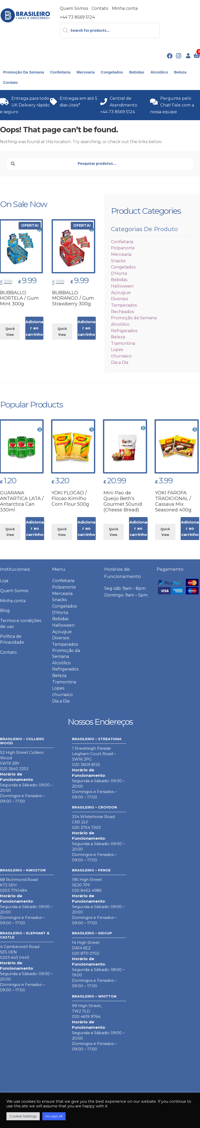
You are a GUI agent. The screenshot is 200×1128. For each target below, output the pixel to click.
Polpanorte (123, 248)
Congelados (112, 72)
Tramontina (123, 343)
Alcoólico (159, 72)
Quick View (10, 331)
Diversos (119, 298)
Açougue (121, 292)
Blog (5, 610)
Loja (4, 580)
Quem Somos (74, 8)
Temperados (124, 305)
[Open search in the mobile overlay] (110, 30)
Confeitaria (60, 72)
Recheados (122, 311)
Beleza (180, 72)
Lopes (117, 349)
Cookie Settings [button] (23, 1116)
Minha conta (125, 8)
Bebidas (136, 72)
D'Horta (119, 273)
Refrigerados (124, 330)
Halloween (122, 286)
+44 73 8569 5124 (77, 17)
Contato (100, 8)
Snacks (118, 260)
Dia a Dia (119, 362)
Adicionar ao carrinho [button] (34, 328)
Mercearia (86, 72)
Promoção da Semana (23, 72)
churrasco (121, 356)
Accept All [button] (53, 1116)
